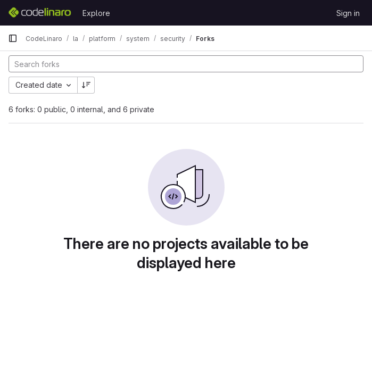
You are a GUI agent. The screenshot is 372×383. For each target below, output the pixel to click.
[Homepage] (40, 12)
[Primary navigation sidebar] (12, 38)
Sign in (348, 13)
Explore (96, 13)
